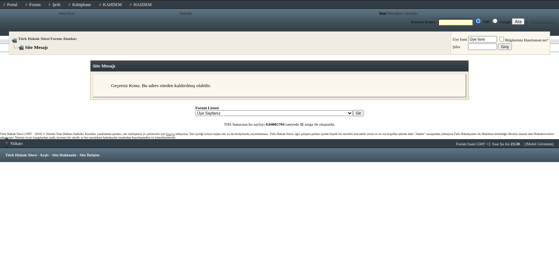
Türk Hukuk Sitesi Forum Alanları (47, 38)
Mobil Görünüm (540, 144)
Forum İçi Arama (543, 22)
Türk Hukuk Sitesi (21, 155)
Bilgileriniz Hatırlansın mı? (523, 40)
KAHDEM (112, 4)
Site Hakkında (64, 155)
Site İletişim (89, 155)
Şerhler (412, 13)
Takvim (185, 13)
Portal (12, 4)
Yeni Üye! (66, 13)
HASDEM (143, 4)
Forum (35, 4)
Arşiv (44, 155)
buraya (170, 134)
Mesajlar (395, 13)
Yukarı (14, 143)
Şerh (56, 4)
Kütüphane (81, 4)
